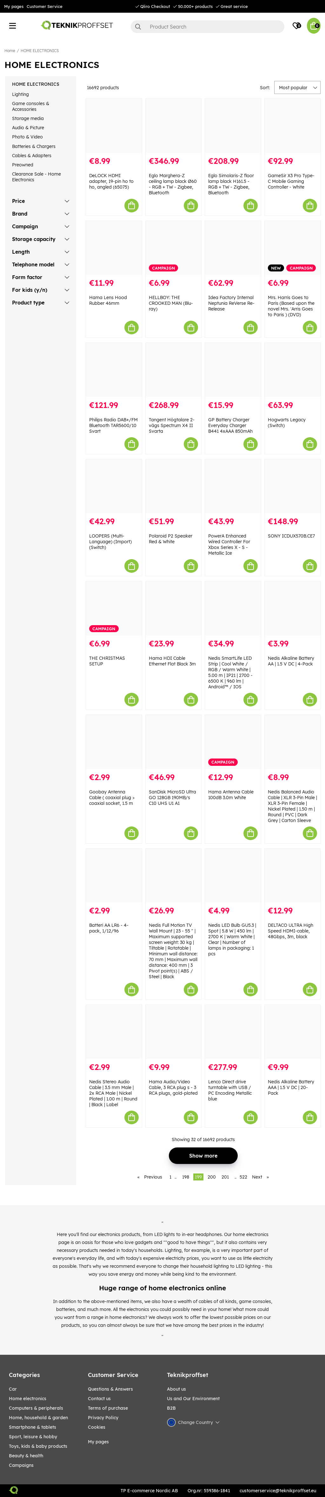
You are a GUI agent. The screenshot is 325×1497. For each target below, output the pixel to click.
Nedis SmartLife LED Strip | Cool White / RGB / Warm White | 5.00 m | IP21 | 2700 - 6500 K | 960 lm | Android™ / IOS (230, 672)
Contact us (99, 1398)
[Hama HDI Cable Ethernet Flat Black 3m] (173, 608)
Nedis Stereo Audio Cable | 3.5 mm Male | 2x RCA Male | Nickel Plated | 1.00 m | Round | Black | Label (113, 1093)
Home (9, 50)
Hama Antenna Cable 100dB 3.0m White (231, 794)
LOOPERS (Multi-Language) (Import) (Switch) (110, 541)
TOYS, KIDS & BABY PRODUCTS (38, 1446)
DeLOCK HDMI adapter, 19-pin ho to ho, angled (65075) (111, 181)
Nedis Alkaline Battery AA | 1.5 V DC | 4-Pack (291, 661)
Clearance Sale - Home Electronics (36, 177)
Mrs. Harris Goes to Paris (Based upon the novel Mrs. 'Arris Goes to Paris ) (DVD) (291, 306)
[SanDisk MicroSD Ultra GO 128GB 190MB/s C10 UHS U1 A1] (173, 742)
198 (185, 1177)
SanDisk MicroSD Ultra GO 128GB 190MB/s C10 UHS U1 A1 (172, 797)
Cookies (96, 1427)
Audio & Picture (28, 127)
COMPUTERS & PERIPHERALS (36, 1408)
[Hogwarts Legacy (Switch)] (292, 370)
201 (225, 1177)
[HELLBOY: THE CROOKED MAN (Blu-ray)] (173, 248)
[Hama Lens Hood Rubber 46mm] (113, 248)
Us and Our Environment (193, 1398)
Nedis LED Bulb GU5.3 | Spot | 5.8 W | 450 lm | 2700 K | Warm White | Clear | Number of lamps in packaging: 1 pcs (232, 939)
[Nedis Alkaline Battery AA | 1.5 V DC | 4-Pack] (292, 608)
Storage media (28, 118)
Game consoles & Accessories (30, 106)
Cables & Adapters (31, 155)
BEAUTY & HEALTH (26, 1456)
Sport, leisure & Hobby (33, 1437)
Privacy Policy (103, 1417)
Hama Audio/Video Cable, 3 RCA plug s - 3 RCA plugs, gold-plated (173, 1087)
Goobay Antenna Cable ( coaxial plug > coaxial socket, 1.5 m (112, 797)
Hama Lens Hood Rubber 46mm (108, 300)
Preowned (22, 165)
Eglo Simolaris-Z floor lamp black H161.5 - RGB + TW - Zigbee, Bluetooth (231, 184)
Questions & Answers (110, 1389)
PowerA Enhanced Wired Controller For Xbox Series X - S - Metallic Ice (229, 544)
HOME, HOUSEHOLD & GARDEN (38, 1417)
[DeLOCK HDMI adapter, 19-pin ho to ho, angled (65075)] (113, 126)
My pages (13, 6)
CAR (13, 1389)
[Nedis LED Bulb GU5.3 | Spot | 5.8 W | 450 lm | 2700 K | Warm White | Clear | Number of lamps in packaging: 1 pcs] (232, 876)
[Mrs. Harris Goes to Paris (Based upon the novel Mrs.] (292, 248)
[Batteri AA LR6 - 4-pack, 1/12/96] (113, 876)
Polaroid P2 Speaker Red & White (170, 539)
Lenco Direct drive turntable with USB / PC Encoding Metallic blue (230, 1090)
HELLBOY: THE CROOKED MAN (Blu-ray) (171, 303)
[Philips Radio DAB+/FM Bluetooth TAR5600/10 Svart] (113, 370)
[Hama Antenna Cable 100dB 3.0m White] (232, 742)
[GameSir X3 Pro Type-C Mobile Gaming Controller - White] (292, 126)
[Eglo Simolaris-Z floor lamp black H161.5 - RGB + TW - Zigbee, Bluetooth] (232, 126)
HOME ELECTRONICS (40, 50)
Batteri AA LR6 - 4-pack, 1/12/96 (109, 928)
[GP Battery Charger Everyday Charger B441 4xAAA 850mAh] (232, 370)
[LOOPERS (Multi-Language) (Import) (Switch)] (113, 486)
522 (243, 1177)
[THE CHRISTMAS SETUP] (113, 608)
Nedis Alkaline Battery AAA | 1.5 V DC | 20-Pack (291, 1087)
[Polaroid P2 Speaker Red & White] (173, 486)
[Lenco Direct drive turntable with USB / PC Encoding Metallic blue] (232, 1032)
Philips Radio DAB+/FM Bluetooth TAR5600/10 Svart (113, 425)
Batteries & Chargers (34, 146)
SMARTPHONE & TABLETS (32, 1427)
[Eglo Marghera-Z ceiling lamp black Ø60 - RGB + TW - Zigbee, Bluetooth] (173, 126)
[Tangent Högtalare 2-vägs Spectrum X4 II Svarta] (173, 370)
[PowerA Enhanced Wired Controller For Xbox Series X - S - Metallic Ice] (232, 486)
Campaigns (21, 1465)
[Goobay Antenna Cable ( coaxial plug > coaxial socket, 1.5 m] (113, 742)
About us (176, 1389)
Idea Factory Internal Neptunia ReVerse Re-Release (231, 303)
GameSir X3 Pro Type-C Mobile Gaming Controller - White (291, 181)
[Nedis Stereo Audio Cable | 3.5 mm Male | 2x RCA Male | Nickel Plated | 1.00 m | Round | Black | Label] (113, 1032)
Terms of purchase (108, 1408)
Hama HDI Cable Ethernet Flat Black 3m (172, 661)
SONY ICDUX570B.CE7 (291, 536)
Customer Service (45, 6)
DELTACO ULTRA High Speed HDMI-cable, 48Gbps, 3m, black (290, 930)
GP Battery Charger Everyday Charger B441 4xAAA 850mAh (230, 425)
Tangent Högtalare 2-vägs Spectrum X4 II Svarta (172, 425)
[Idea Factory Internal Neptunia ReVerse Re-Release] (232, 248)
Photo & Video (27, 137)
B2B (171, 1408)
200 (212, 1177)
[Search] (207, 26)
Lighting (20, 94)
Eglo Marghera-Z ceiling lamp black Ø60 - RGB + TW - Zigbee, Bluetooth (173, 184)
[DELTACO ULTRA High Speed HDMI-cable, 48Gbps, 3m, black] (292, 876)
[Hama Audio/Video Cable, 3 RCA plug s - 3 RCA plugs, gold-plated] (173, 1032)
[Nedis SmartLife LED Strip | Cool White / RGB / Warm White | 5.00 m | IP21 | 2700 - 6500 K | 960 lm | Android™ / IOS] (232, 608)
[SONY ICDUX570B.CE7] (292, 486)
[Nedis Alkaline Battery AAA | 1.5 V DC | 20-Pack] (292, 1032)
